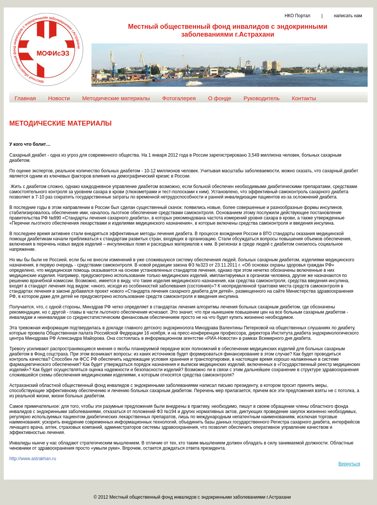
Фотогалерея (179, 98)
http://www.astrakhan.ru (32, 458)
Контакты (304, 98)
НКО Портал (297, 15)
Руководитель (261, 98)
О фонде (219, 98)
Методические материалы (116, 98)
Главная (25, 98)
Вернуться (349, 463)
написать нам (348, 15)
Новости (59, 98)
